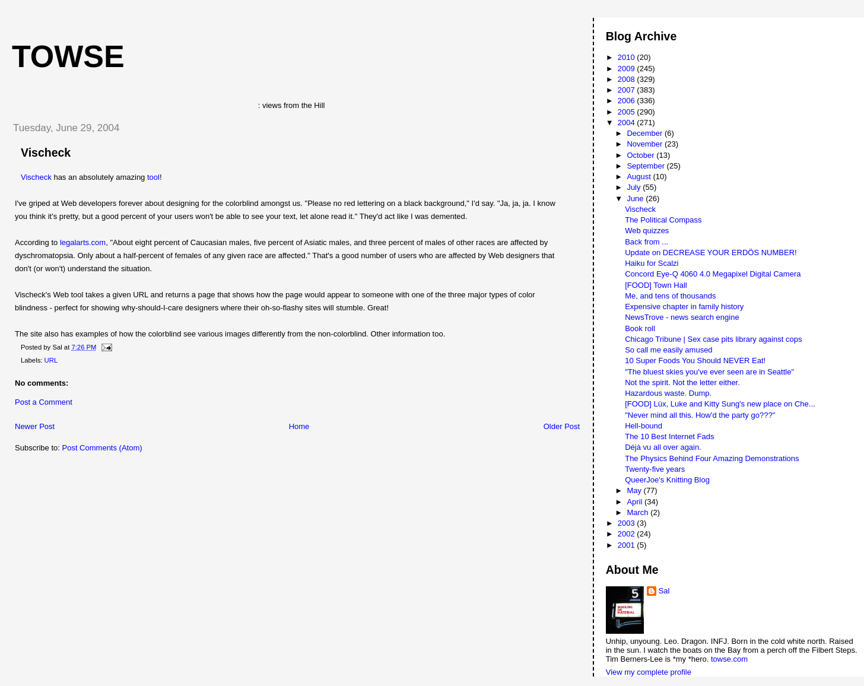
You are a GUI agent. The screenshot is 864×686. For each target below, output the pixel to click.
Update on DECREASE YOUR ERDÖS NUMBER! (710, 252)
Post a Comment (43, 402)
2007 (627, 89)
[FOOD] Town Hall (656, 285)
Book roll (640, 328)
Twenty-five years (655, 469)
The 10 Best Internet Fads (669, 436)
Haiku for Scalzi (651, 263)
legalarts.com (83, 242)
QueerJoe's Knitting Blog (667, 479)
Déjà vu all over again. (663, 447)
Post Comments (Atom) (102, 447)
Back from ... (646, 241)
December (646, 133)
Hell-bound (643, 425)
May (635, 490)
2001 (627, 545)
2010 (627, 57)
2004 (627, 122)
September (646, 165)
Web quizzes (647, 230)
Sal (664, 590)
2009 (627, 68)
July (635, 187)
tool (153, 177)
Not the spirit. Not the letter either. (682, 382)
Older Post (562, 426)
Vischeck (46, 152)
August (640, 176)
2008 (627, 79)
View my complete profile (648, 672)
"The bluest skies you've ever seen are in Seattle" (709, 371)
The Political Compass (663, 219)
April (635, 501)
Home (299, 426)
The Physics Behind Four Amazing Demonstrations (712, 458)
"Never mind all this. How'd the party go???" (700, 415)
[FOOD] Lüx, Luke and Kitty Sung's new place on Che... (720, 403)
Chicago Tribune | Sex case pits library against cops (713, 339)
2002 (627, 533)
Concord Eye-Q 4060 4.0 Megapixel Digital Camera (713, 273)
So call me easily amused (668, 349)
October (641, 155)
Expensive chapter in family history (684, 306)
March (638, 512)
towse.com (729, 659)
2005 (627, 111)
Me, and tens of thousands (670, 295)
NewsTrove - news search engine (682, 317)
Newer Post (35, 426)
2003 (627, 523)
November (646, 143)
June (636, 198)
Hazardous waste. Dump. (668, 393)
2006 (627, 100)
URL (51, 360)
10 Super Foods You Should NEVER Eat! (695, 360)
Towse (68, 56)
